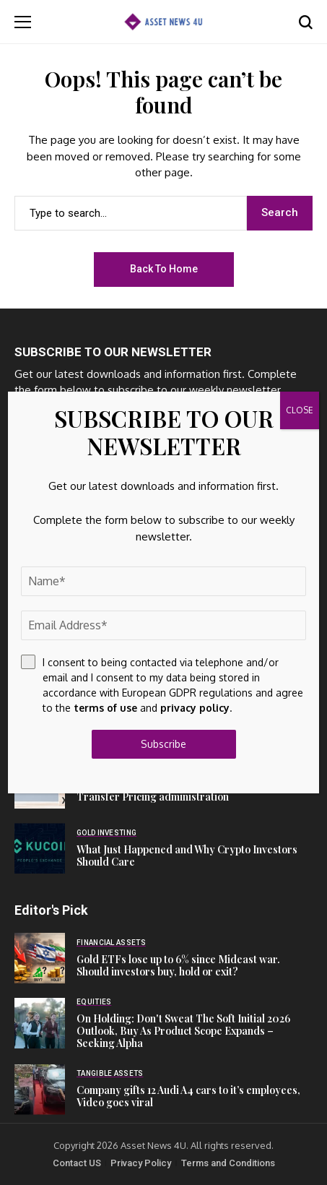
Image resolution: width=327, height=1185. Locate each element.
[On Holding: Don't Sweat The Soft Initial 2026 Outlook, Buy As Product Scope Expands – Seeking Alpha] (39, 1023)
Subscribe (163, 744)
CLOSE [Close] (299, 410)
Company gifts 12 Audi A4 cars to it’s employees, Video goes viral (188, 1096)
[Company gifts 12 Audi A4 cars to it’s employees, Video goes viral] (39, 1089)
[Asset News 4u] (163, 21)
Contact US (77, 1163)
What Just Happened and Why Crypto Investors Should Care (187, 856)
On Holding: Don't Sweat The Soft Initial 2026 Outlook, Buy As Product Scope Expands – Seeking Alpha (183, 1031)
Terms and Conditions (228, 1163)
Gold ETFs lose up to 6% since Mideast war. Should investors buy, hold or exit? (178, 965)
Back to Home (164, 269)
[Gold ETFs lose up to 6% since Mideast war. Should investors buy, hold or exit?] (39, 958)
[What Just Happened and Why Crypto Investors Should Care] (39, 848)
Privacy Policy (140, 1163)
